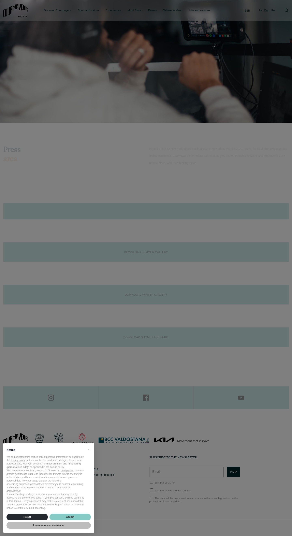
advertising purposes (17, 484)
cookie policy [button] (57, 467)
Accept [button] (70, 517)
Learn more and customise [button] (48, 525)
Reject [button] (27, 517)
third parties (67, 470)
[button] (89, 449)
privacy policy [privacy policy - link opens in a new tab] (18, 460)
